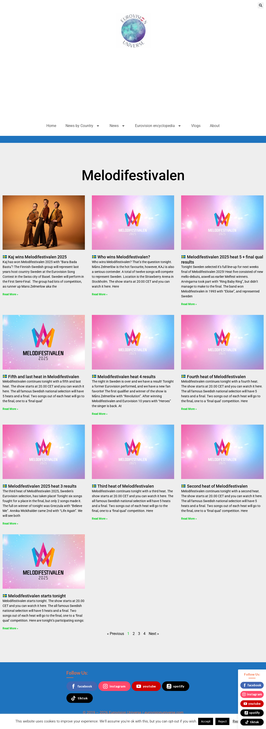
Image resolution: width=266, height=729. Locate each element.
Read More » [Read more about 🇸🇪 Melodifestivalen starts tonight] (10, 628)
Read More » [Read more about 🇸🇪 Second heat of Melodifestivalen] (189, 518)
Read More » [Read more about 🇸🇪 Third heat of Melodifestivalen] (99, 518)
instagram (114, 686)
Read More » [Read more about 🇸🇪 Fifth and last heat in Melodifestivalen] (10, 409)
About (215, 125)
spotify (175, 686)
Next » (154, 633)
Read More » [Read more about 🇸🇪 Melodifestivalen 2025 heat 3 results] (10, 523)
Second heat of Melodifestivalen (214, 486)
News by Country (83, 126)
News (118, 126)
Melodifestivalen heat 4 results (123, 376)
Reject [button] (222, 721)
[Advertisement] (133, 85)
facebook (81, 686)
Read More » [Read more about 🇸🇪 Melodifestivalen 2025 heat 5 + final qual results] (189, 304)
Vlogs (195, 125)
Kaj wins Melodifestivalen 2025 (35, 256)
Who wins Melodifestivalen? (121, 256)
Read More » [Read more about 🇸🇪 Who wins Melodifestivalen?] (99, 294)
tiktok (79, 698)
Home (51, 125)
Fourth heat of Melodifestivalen (213, 376)
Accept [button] (205, 721)
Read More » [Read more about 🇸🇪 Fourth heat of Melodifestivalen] (189, 409)
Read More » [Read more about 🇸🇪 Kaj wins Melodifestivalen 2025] (10, 294)
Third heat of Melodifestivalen (123, 486)
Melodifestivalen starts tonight (34, 595)
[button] (261, 5)
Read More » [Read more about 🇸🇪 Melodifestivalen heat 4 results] (99, 414)
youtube (146, 686)
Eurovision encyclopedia (158, 126)
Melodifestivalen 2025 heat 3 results (39, 486)
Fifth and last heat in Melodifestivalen (41, 376)
